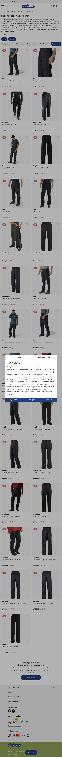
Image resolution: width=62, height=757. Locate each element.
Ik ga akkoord (15, 400)
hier (52, 387)
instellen (49, 400)
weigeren (33, 400)
